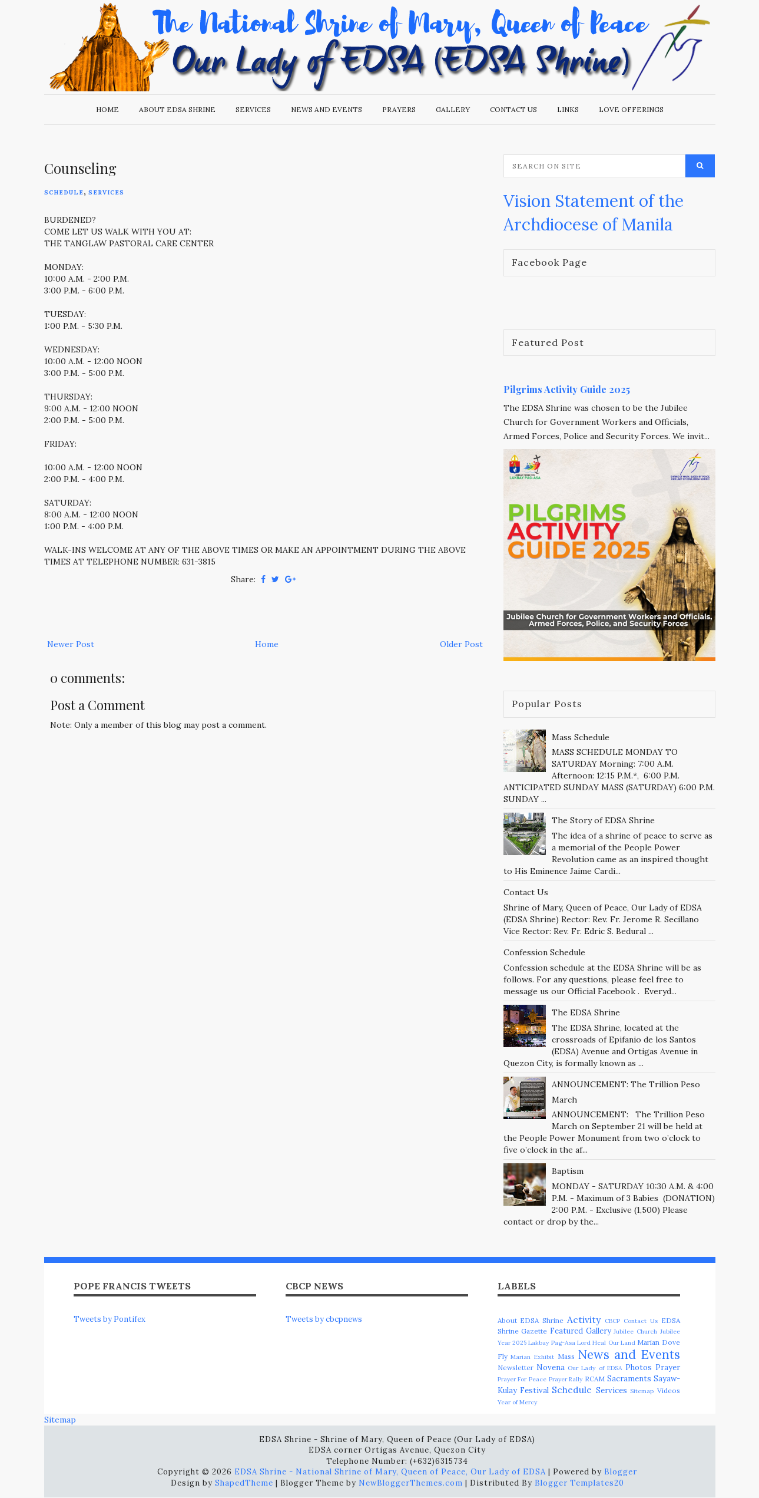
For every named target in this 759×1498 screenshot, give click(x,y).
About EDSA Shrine (177, 109)
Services (253, 109)
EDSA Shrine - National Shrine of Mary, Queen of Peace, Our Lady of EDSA (390, 1472)
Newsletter (515, 1367)
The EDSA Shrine (586, 1012)
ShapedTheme (244, 1483)
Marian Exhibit (532, 1357)
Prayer (667, 1367)
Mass (566, 1356)
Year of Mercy (517, 1402)
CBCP (612, 1321)
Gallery (453, 109)
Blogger (620, 1472)
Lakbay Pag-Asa (551, 1343)
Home (107, 109)
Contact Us (513, 109)
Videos (668, 1390)
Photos (638, 1367)
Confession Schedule (544, 952)
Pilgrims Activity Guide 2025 (566, 389)
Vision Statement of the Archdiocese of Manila (593, 212)
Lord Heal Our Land (606, 1343)
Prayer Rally (566, 1379)
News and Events (326, 109)
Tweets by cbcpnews (324, 1319)
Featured (566, 1331)
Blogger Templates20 (579, 1483)
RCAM (595, 1378)
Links (568, 109)
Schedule (64, 192)
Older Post (461, 644)
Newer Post (70, 644)
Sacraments (629, 1379)
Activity (584, 1319)
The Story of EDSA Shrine (603, 820)
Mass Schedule (580, 737)
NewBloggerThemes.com (411, 1483)
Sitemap (642, 1391)
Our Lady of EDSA (595, 1368)
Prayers (399, 109)
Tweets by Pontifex (109, 1319)
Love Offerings (631, 109)
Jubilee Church (635, 1331)
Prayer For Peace (522, 1379)
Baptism (568, 1171)
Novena (550, 1367)
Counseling (80, 168)
